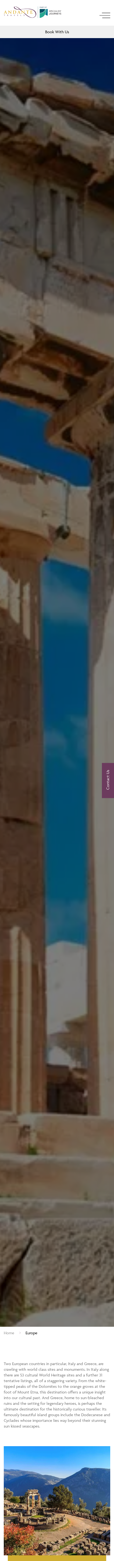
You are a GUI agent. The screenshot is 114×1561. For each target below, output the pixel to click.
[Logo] (33, 13)
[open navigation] (104, 15)
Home (9, 1332)
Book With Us (57, 31)
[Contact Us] (108, 780)
